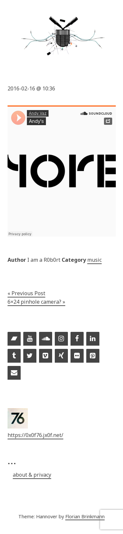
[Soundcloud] (45, 339)
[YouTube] (29, 339)
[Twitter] (29, 356)
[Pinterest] (92, 356)
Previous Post (28, 293)
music (94, 259)
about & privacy (32, 474)
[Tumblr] (14, 356)
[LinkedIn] (92, 339)
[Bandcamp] (14, 339)
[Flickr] (77, 356)
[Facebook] (77, 339)
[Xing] (61, 356)
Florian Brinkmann (85, 516)
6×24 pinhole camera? (34, 301)
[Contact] (14, 373)
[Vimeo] (45, 356)
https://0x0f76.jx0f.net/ (35, 435)
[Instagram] (61, 339)
